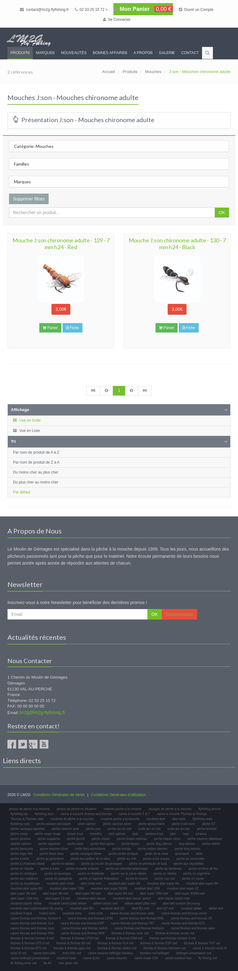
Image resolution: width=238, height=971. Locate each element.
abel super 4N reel (55, 893)
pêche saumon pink (65, 829)
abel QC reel (165, 908)
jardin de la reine (156, 853)
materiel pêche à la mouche (123, 809)
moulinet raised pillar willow (67, 903)
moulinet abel (156, 819)
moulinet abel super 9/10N (109, 888)
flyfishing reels (202, 819)
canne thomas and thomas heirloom (139, 928)
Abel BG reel (140, 908)
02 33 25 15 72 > (91, 9)
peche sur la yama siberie (129, 873)
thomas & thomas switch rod (117, 948)
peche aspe (75, 843)
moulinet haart (66, 958)
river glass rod (68, 963)
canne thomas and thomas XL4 (32, 923)
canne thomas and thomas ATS (183, 923)
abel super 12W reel (24, 898)
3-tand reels (47, 913)
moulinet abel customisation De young (37, 908)
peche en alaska (63, 863)
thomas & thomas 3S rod (73, 943)
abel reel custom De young (181, 903)
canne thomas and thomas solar (132, 913)
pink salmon (117, 834)
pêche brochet (206, 829)
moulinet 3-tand (21, 913)
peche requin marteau (132, 838)
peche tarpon (130, 843)
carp (186, 834)
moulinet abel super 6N (26, 888)
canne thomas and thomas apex (193, 928)
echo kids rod (72, 953)
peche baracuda (22, 848)
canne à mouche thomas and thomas (86, 814)
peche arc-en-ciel (120, 829)
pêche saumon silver (117, 824)
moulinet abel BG (82, 908)
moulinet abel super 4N (163, 883)
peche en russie (193, 878)
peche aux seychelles (189, 863)
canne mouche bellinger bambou (110, 953)
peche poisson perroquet (54, 824)
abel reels (178, 819)
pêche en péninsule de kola (148, 863)
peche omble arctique (123, 853)
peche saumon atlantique (204, 838)
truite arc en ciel (150, 829)
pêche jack (93, 829)
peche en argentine (196, 873)
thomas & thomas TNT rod (202, 943)
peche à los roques (156, 858)
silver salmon (87, 824)
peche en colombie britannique (127, 868)
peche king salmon (188, 848)
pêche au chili (126, 858)
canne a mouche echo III (210, 948)
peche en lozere (137, 878)
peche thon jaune (102, 843)
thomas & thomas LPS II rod (30, 943)
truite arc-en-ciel (178, 829)
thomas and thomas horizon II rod (172, 938)
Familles (21, 164)
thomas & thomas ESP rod (158, 943)
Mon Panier (143, 9)
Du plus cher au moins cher (35, 482)
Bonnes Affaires (110, 53)
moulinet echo (72, 913)
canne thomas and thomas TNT (133, 923)
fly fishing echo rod (23, 963)
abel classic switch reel (174, 898)
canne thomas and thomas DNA (142, 918)
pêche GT (209, 824)
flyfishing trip (19, 814)
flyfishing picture (210, 809)
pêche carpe (19, 834)
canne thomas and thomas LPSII (90, 918)
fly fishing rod (207, 958)
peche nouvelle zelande (82, 868)
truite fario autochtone (90, 848)
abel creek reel (91, 883)
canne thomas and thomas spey (33, 928)
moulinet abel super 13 (182, 888)
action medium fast (178, 958)
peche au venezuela (190, 858)
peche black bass (52, 853)
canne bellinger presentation (30, 958)
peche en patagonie (58, 878)
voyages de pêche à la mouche (169, 809)
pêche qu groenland (49, 858)
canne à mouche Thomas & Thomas (182, 814)
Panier (50, 328)
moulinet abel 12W (147, 888)
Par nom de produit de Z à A (36, 462)
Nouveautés (74, 53)
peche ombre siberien (153, 848)
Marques (45, 53)
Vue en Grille (26, 420)
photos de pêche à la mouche (29, 809)
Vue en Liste (26, 430)
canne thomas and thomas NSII (82, 933)
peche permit (76, 838)
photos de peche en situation (76, 809)
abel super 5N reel (88, 893)
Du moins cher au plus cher (35, 472)
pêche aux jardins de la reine (90, 858)
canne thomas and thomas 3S (191, 918)
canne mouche (117, 958)
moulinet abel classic (91, 898)
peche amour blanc (151, 824)
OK (222, 212)
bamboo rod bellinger (154, 953)
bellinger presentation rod (193, 953)
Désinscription (179, 614)
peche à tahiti (20, 858)
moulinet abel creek (60, 883)
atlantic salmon (21, 843)
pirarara (201, 834)
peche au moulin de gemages (101, 863)
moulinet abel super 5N (202, 883)
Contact (190, 53)
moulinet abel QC (113, 908)
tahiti (199, 853)
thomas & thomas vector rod (175, 933)
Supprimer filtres (29, 198)
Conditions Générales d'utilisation (118, 795)
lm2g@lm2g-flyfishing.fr (42, 712)
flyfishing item (44, 814)
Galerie (167, 53)
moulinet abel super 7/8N (67, 888)
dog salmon (187, 843)
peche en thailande (91, 873)
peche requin (101, 838)
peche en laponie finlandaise (99, 878)
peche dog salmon (159, 843)
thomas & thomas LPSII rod (80, 938)
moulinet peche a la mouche (120, 819)
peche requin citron (167, 838)
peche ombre (211, 843)
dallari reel (216, 908)
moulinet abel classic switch (132, 898)
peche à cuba (50, 868)
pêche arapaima (48, 838)
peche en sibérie (164, 873)
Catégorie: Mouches (34, 146)
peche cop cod (165, 878)
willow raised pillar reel (140, 903)
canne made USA (146, 958)
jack (135, 834)
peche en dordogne (24, 873)
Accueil (108, 71)
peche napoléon (49, 843)
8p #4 (47, 963)
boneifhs (96, 834)
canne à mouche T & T (134, 814)
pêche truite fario (183, 824)
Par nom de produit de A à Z (36, 452)
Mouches (153, 71)
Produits (20, 53)
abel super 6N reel (120, 893)
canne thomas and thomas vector (184, 913)
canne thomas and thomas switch (85, 928)
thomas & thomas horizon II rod (32, 938)
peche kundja (121, 848)
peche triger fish (22, 853)
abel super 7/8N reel (154, 893)
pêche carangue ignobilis (28, 829)
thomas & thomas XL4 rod (116, 943)
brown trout (75, 834)
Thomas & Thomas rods (27, 819)
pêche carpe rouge (47, 834)
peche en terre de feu (203, 868)
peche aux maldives (24, 878)
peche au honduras (168, 868)
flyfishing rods (20, 824)
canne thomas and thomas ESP (82, 923)
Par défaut (21, 492)
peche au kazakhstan (25, 883)
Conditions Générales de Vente (59, 795)
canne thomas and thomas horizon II (36, 918)
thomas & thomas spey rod (72, 948)
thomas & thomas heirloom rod (164, 948)
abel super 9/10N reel (190, 893)
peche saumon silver (54, 848)
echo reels (96, 913)
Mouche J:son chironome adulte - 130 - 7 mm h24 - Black (177, 243)
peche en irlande (22, 868)
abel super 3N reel (23, 893)
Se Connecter (117, 19)
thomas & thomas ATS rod (28, 948)
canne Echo (91, 958)
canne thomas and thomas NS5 (32, 933)
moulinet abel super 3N (124, 883)
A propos (143, 53)
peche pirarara (20, 838)
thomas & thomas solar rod (130, 933)
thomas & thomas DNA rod (124, 938)
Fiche (72, 328)
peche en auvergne (57, 873)
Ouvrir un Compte (196, 9)
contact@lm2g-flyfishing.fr (44, 9)
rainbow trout (154, 834)
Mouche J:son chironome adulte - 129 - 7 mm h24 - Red (61, 243)
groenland (182, 853)
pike (173, 834)
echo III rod (18, 953)
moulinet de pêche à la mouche (72, 819)
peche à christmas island (28, 863)
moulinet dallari (191, 908)
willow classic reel (105, 903)
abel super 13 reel (57, 898)
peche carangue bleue (86, 853)
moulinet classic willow (26, 903)
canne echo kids (44, 953)
